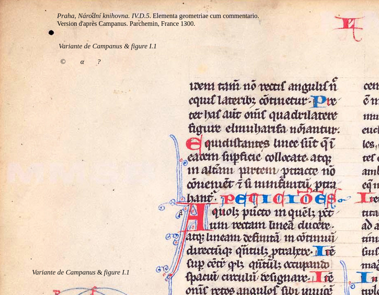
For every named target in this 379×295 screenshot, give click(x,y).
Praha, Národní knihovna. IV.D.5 (103, 16)
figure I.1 (117, 272)
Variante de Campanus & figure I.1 (108, 46)
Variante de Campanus (64, 272)
